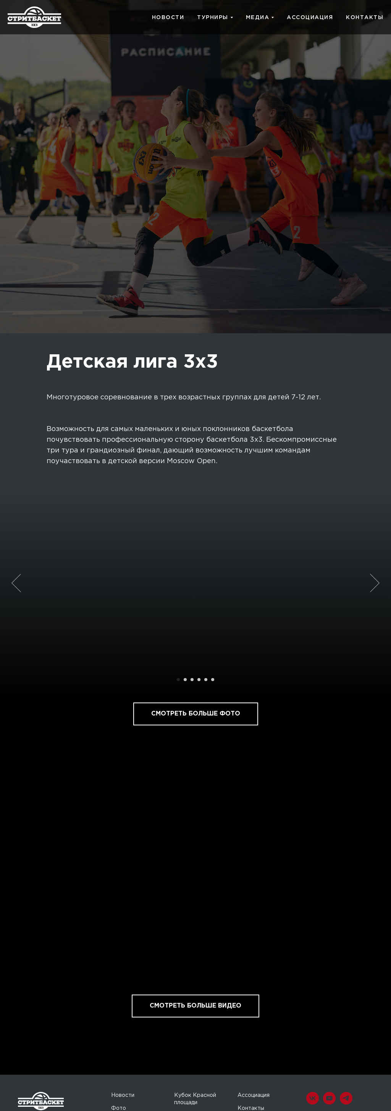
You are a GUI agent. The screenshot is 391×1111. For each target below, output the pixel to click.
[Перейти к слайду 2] (185, 679)
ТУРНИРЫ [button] (212, 17)
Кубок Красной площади (195, 1099)
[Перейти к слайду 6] (212, 679)
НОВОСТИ (168, 17)
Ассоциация (254, 1095)
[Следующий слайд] (375, 583)
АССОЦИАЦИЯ (310, 17)
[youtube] (329, 1102)
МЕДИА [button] (258, 17)
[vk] (312, 1102)
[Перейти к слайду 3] (192, 679)
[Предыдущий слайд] (16, 583)
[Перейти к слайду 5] (205, 679)
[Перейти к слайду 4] (198, 679)
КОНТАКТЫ (364, 17)
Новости (122, 1095)
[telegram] (346, 1102)
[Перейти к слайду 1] (178, 679)
